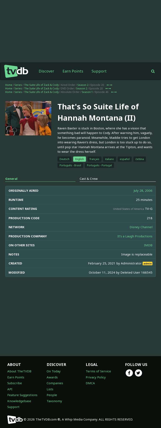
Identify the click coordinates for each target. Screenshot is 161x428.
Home (8, 85)
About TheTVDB (19, 371)
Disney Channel (141, 227)
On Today (54, 371)
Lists (50, 389)
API (9, 389)
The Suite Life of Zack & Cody (41, 85)
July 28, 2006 (143, 190)
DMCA (90, 383)
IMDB (148, 245)
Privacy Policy (96, 377)
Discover (46, 71)
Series (18, 85)
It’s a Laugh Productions (135, 236)
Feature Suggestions (22, 395)
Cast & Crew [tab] (89, 178)
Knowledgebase (19, 401)
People (52, 395)
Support (99, 71)
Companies (55, 383)
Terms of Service (98, 371)
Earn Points (73, 71)
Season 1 (87, 92)
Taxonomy (54, 401)
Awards (52, 377)
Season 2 (82, 85)
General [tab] (11, 178)
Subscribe (14, 383)
